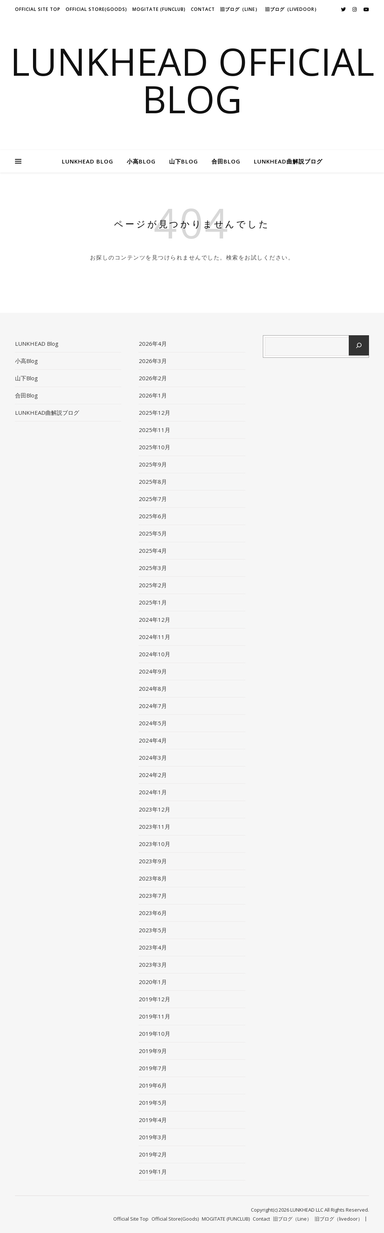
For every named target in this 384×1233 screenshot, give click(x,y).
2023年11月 (154, 826)
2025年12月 (154, 412)
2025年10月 (154, 447)
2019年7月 (153, 1068)
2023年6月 (153, 912)
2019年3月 (153, 1137)
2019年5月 (153, 1102)
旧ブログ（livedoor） (292, 9)
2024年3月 (153, 757)
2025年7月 (153, 498)
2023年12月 (154, 809)
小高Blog (141, 161)
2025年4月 (153, 550)
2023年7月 (153, 895)
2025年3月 (153, 568)
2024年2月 (153, 774)
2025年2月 (153, 585)
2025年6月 (153, 516)
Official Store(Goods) (96, 9)
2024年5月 (153, 723)
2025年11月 (154, 430)
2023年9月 (153, 861)
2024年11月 (154, 636)
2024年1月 (153, 792)
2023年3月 (153, 964)
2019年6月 (153, 1085)
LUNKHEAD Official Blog (192, 79)
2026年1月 (153, 395)
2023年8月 (153, 878)
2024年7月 (153, 706)
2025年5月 (153, 533)
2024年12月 (154, 619)
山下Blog (183, 161)
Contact (203, 9)
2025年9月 (153, 464)
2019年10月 (154, 1033)
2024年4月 (153, 740)
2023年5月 (153, 930)
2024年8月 (153, 688)
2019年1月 (153, 1171)
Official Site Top (37, 9)
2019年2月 (153, 1154)
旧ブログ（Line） (240, 9)
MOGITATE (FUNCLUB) (159, 9)
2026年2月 (153, 378)
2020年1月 (153, 982)
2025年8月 (153, 481)
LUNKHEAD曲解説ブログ (288, 161)
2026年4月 (153, 343)
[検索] (359, 345)
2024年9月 (153, 671)
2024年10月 (154, 654)
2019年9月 (153, 1050)
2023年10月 (154, 844)
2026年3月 (153, 360)
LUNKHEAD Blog (87, 161)
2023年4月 (153, 947)
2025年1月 (153, 602)
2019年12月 (154, 999)
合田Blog (226, 161)
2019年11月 (154, 1016)
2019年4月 (153, 1120)
